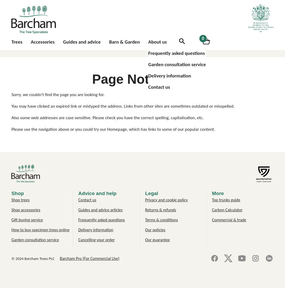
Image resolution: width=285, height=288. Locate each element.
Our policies (155, 229)
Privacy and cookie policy (166, 199)
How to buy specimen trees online (40, 229)
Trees (16, 42)
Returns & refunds (160, 209)
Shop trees (20, 199)
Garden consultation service (177, 64)
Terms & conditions (161, 219)
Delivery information (169, 76)
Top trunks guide (226, 199)
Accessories (43, 42)
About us (157, 42)
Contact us (159, 87)
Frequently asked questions (176, 53)
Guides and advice (82, 42)
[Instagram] (255, 258)
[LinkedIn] (269, 258)
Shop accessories (25, 209)
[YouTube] (242, 258)
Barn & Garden (124, 42)
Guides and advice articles (100, 209)
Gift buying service (27, 219)
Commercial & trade (229, 219)
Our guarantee (157, 239)
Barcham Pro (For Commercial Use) (90, 258)
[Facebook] (214, 258)
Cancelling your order (96, 239)
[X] (228, 258)
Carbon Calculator (227, 209)
